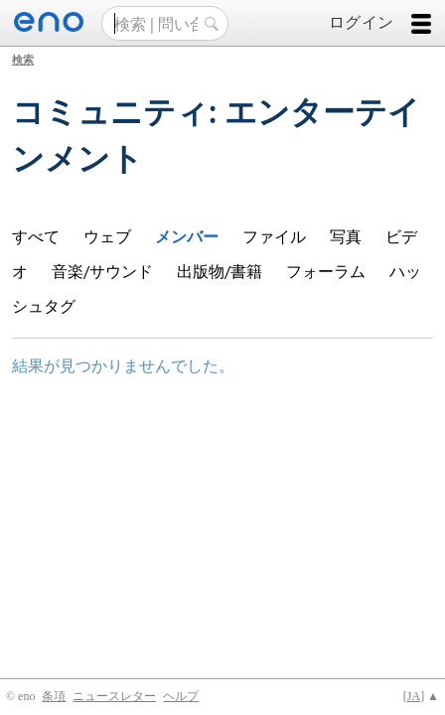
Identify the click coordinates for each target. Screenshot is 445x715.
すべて (36, 235)
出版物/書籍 (219, 270)
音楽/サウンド (102, 270)
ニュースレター (114, 696)
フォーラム (326, 270)
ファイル (274, 235)
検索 (23, 60)
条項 (54, 696)
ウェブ (107, 235)
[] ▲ (421, 696)
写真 (346, 235)
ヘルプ (181, 696)
